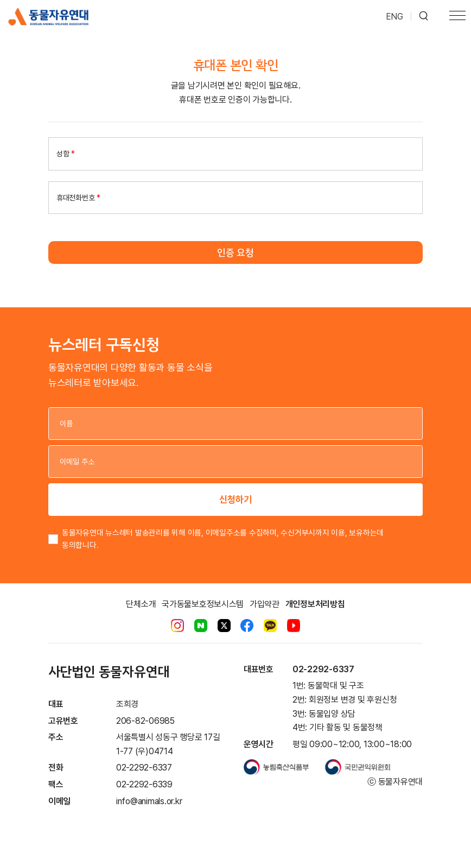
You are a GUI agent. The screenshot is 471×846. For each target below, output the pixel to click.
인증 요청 (235, 252)
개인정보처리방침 (315, 604)
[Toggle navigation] (457, 17)
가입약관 (264, 604)
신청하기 (235, 499)
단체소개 (141, 604)
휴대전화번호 (78, 197)
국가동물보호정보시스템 (203, 604)
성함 (65, 153)
